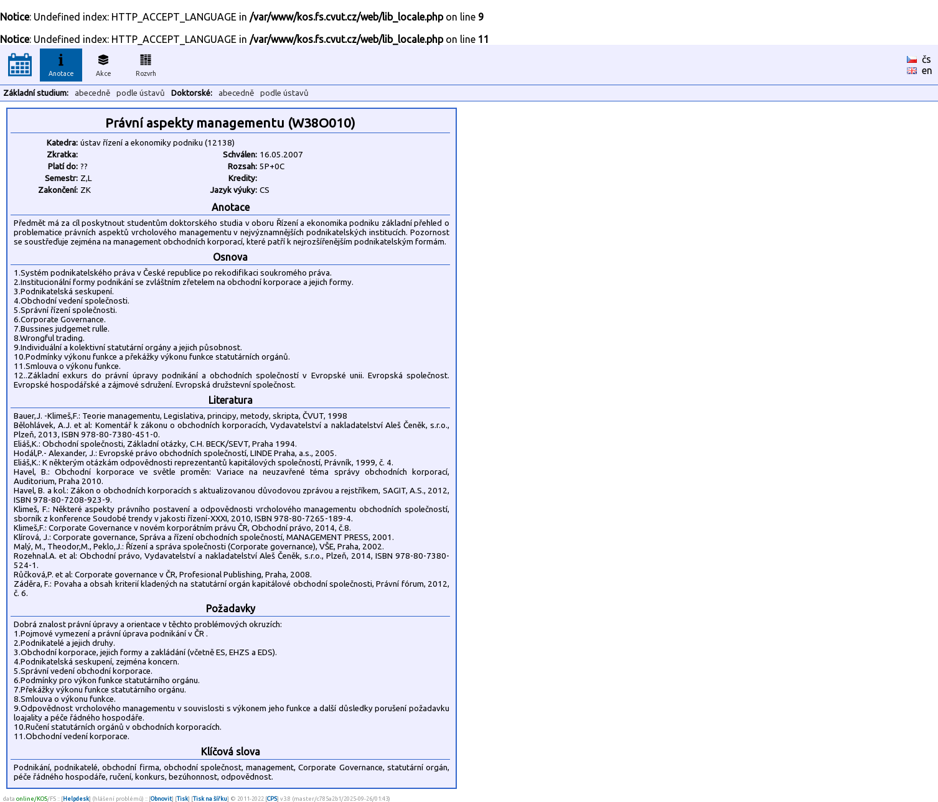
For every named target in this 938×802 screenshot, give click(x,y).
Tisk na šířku (210, 798)
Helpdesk (76, 798)
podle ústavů (140, 93)
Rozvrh (146, 63)
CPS (272, 798)
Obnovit (161, 798)
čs (926, 59)
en (927, 70)
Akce (103, 63)
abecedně (92, 93)
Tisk (182, 798)
